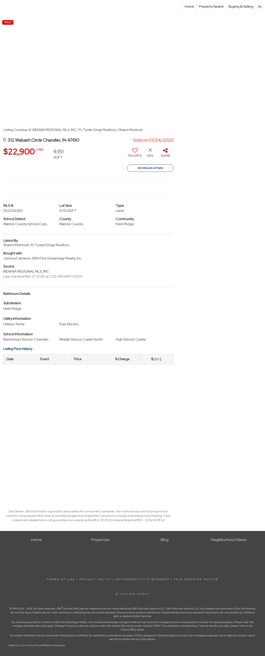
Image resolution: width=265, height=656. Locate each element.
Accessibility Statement (143, 579)
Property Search (211, 6)
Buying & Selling (241, 6)
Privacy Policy (96, 579)
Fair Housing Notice (196, 579)
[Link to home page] (5, 6)
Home (189, 6)
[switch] (135, 154)
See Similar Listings (150, 168)
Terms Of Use (61, 579)
